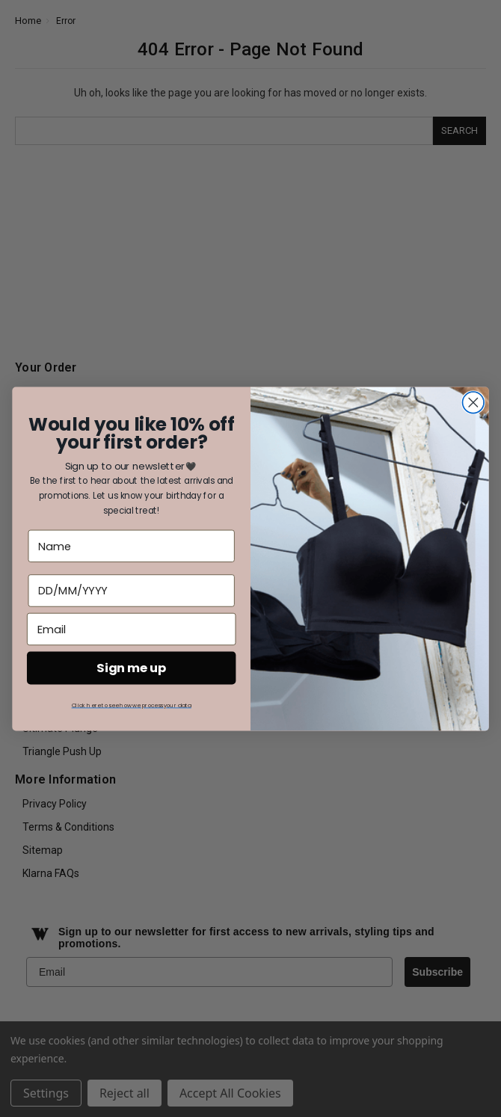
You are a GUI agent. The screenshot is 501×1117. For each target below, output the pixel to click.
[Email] (131, 628)
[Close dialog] (474, 402)
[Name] (131, 545)
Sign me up (131, 667)
